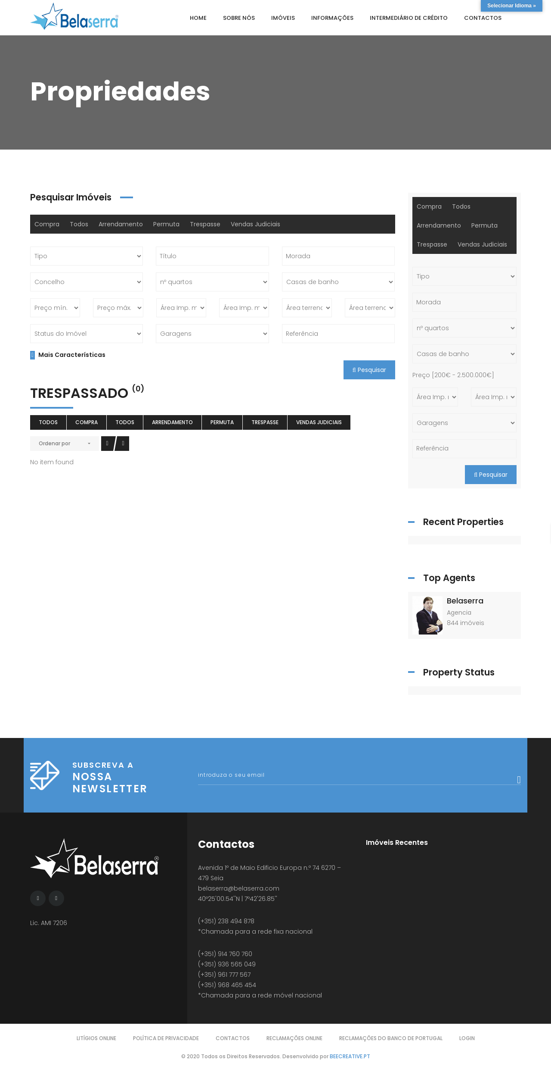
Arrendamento (121, 224)
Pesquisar (369, 370)
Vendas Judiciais (255, 224)
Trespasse (205, 224)
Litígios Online (96, 1038)
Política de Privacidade (166, 1038)
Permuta (166, 224)
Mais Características (67, 354)
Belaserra (465, 600)
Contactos (233, 1038)
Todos (79, 224)
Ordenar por (54, 443)
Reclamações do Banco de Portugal (391, 1038)
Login (467, 1038)
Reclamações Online (294, 1038)
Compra (46, 224)
